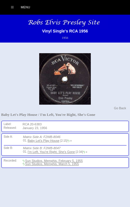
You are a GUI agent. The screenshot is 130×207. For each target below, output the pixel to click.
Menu (17, 7)
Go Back (120, 108)
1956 (65, 37)
